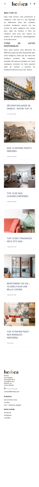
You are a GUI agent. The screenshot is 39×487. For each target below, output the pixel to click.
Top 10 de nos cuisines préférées (17, 195)
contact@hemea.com (11, 391)
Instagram (8, 415)
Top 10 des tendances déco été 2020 (19, 240)
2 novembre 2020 (11, 114)
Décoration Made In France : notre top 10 (19, 107)
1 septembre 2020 (11, 295)
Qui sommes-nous (10, 400)
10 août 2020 (10, 343)
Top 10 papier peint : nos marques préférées (18, 334)
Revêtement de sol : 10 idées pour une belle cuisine (18, 286)
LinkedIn (7, 418)
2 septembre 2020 (11, 156)
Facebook (7, 412)
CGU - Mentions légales (12, 405)
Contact (7, 402)
